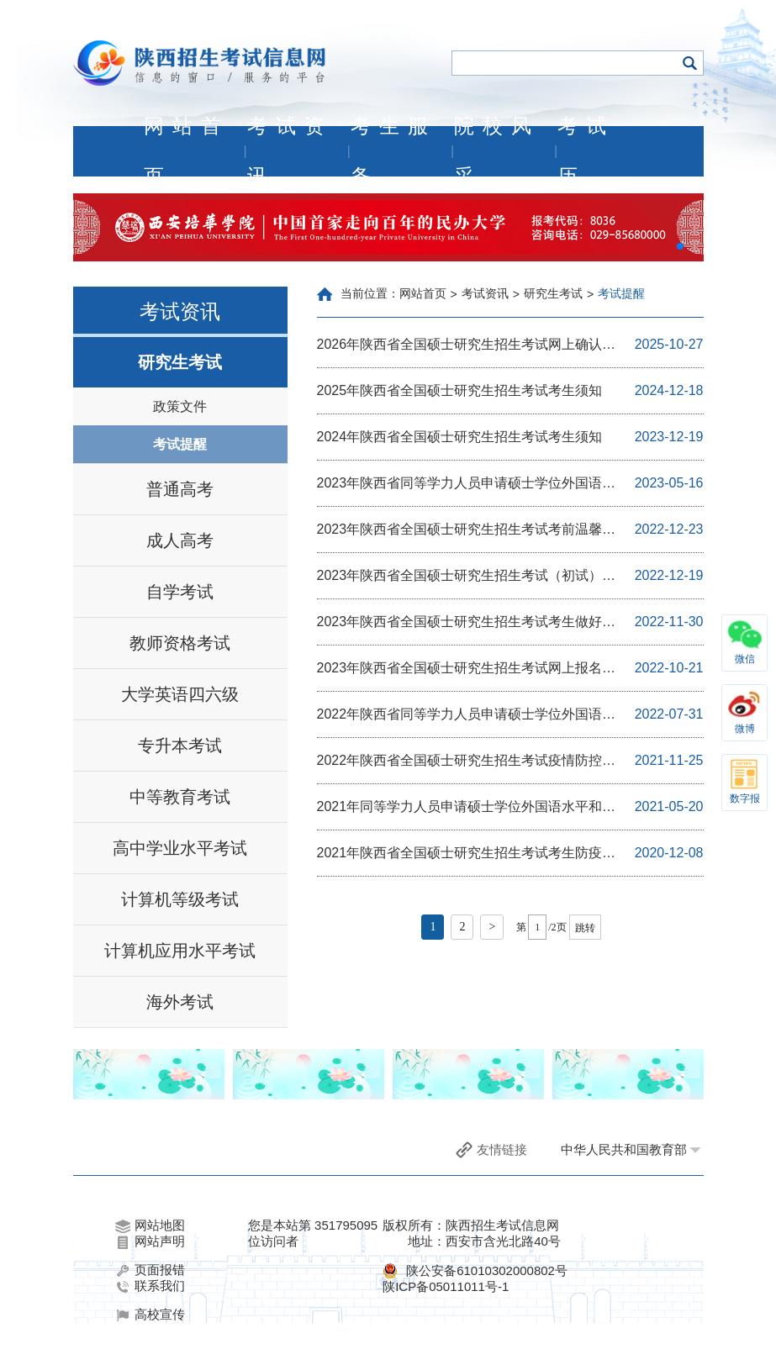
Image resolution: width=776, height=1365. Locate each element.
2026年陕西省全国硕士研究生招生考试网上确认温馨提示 (466, 345)
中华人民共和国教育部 (624, 1149)
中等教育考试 (179, 797)
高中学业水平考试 (180, 848)
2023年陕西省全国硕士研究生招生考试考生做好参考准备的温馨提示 (466, 622)
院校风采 (497, 151)
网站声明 (150, 1241)
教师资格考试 (179, 643)
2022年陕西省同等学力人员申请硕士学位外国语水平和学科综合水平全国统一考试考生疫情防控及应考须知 (471, 715)
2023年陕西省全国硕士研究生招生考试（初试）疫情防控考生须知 (466, 576)
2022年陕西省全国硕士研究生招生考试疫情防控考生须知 (466, 761)
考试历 (586, 151)
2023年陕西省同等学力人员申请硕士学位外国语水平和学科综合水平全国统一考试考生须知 (466, 484)
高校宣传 (150, 1314)
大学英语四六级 (180, 694)
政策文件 (180, 406)
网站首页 (187, 151)
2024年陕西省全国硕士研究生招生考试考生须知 (460, 437)
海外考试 (180, 1002)
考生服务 (393, 151)
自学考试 (180, 591)
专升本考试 (180, 745)
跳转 (585, 928)
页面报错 (150, 1270)
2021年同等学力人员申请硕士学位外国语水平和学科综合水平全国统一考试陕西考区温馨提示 (466, 807)
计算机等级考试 (180, 899)
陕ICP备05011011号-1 (446, 1286)
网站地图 (150, 1225)
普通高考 (180, 489)
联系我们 (150, 1286)
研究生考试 (180, 362)
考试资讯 (290, 151)
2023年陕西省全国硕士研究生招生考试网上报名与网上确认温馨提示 (466, 669)
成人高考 (180, 540)
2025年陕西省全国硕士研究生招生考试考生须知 (460, 390)
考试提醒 (180, 444)
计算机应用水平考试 (180, 950)
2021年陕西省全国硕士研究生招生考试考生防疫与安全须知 (466, 854)
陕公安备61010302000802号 (486, 1270)
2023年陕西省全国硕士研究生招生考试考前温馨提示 (466, 530)
